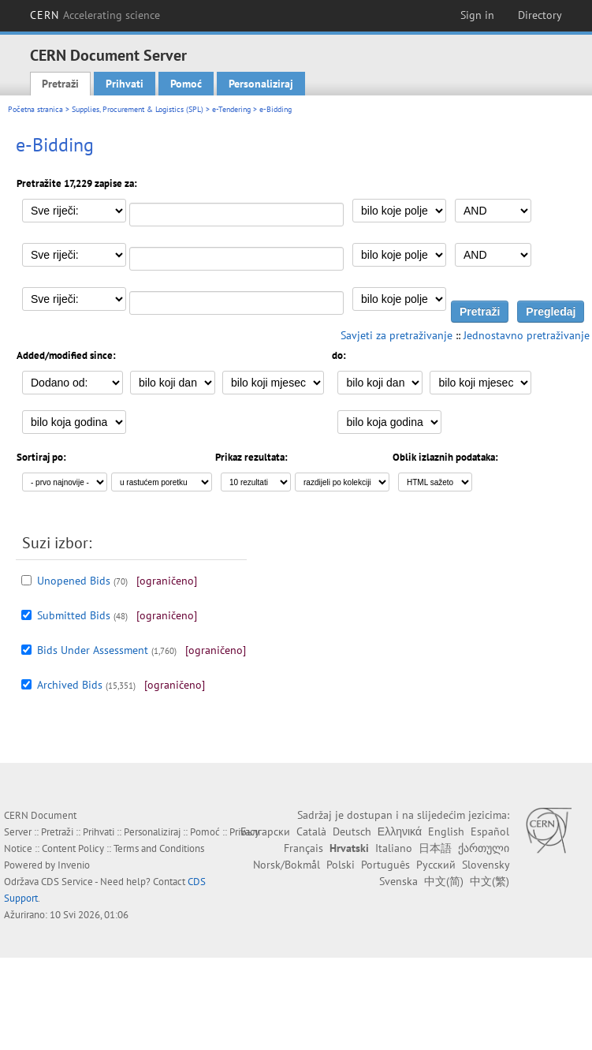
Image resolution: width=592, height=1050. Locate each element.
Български (265, 831)
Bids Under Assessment (92, 650)
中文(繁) (489, 881)
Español (490, 831)
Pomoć (186, 84)
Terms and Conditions (159, 848)
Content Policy (73, 848)
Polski (340, 865)
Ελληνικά (400, 831)
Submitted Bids (73, 615)
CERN (95, 15)
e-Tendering (231, 109)
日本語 (435, 848)
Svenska (398, 881)
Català (311, 831)
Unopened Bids (73, 581)
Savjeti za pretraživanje (396, 335)
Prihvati (124, 84)
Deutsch (352, 831)
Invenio (74, 865)
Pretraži (60, 84)
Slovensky (485, 865)
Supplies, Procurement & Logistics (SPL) (137, 109)
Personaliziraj (261, 84)
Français (303, 848)
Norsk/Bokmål (286, 865)
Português (385, 865)
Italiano (393, 848)
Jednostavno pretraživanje (527, 335)
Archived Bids (69, 685)
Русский (436, 865)
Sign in (477, 15)
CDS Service (67, 881)
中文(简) (444, 881)
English (446, 831)
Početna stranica (35, 109)
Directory (540, 15)
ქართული (483, 848)
